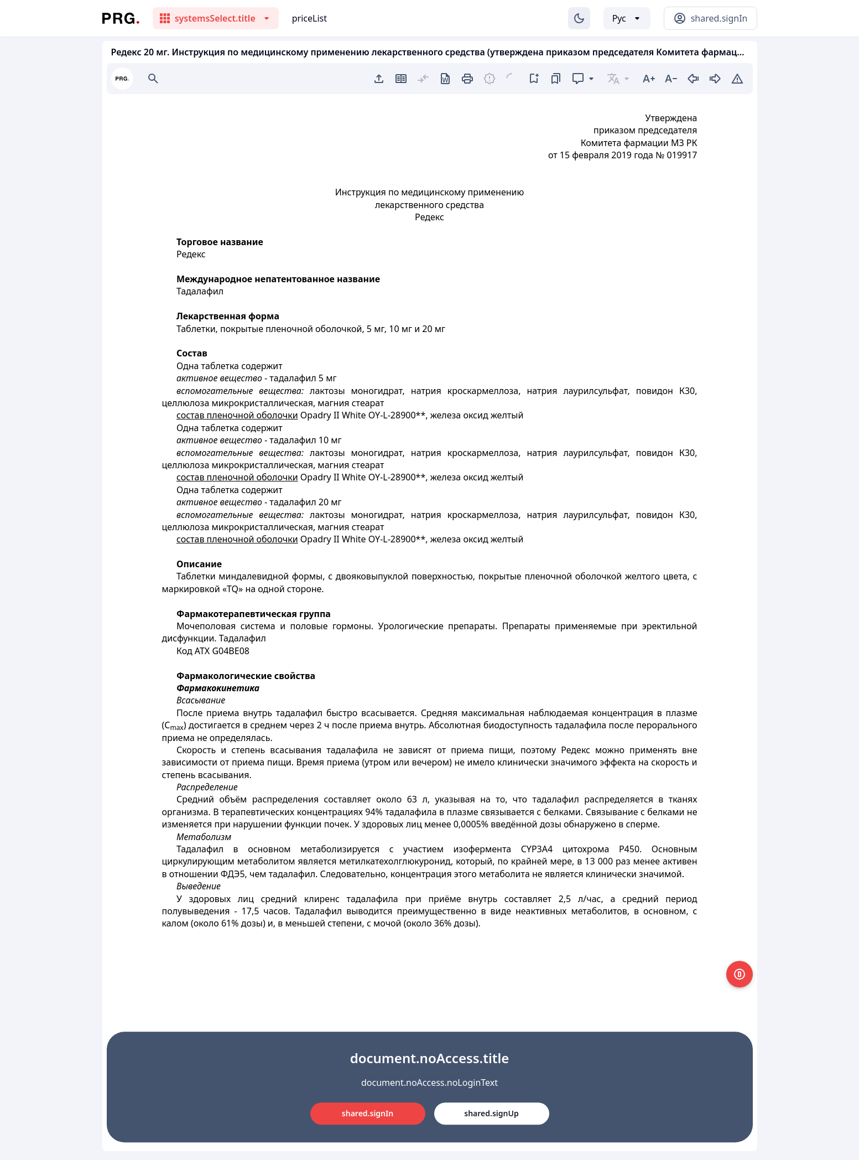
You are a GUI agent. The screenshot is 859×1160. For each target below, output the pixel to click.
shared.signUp (491, 1113)
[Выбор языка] (626, 18)
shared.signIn (367, 1113)
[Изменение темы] (579, 18)
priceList (309, 18)
